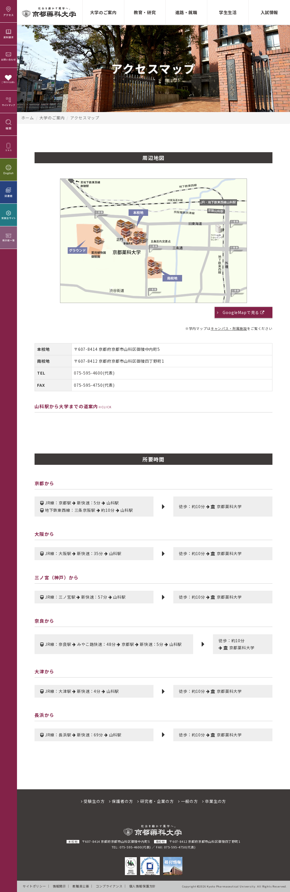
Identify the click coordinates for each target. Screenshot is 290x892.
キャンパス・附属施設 (229, 328)
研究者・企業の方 (155, 801)
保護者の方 (121, 801)
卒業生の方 (214, 801)
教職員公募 (80, 886)
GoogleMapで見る (244, 312)
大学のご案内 (52, 118)
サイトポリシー (34, 886)
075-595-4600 (88, 373)
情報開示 (59, 886)
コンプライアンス (109, 886)
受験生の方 (93, 801)
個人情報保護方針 (142, 886)
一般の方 (188, 801)
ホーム (27, 118)
